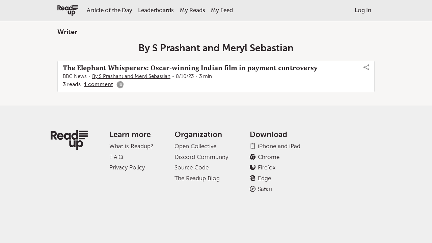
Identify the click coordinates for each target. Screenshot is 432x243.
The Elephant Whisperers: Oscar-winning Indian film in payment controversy (190, 68)
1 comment (98, 84)
